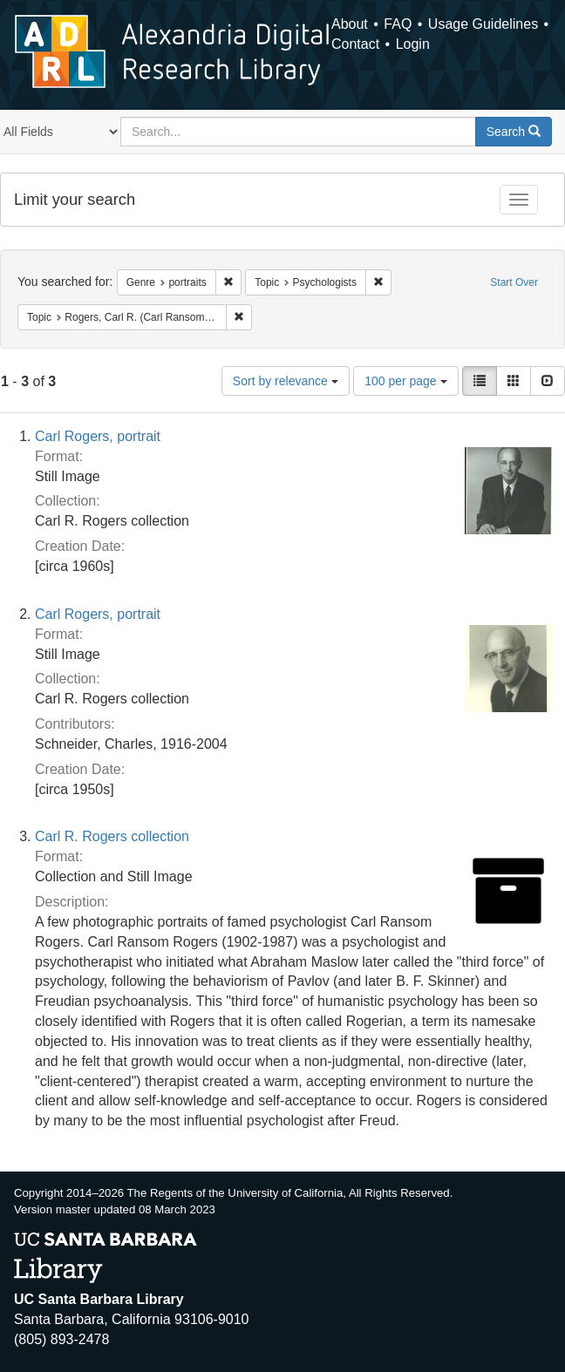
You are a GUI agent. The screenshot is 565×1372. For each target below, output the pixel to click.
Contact (355, 44)
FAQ (398, 24)
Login (413, 44)
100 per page (405, 381)
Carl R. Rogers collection (112, 836)
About (349, 24)
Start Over (514, 282)
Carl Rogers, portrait (97, 436)
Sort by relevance (285, 381)
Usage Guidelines (483, 24)
